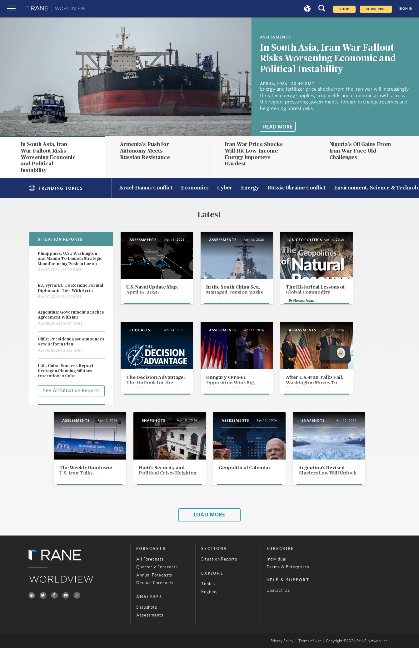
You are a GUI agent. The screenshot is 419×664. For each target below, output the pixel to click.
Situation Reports (219, 575)
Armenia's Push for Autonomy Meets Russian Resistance (145, 151)
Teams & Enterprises (288, 583)
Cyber (224, 188)
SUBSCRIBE (376, 9)
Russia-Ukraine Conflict (296, 188)
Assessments (149, 631)
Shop (344, 9)
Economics (195, 188)
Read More (277, 126)
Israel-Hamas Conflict (145, 188)
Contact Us (278, 606)
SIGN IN (406, 8)
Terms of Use (309, 657)
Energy (250, 188)
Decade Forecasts (155, 598)
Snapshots (146, 623)
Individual (277, 575)
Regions (209, 608)
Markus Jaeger (329, 312)
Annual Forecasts (154, 591)
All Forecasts (150, 575)
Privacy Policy (282, 657)
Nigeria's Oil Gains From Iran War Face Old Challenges (360, 151)
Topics (208, 600)
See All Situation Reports (71, 390)
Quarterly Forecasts (157, 583)
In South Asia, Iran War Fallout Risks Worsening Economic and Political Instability (328, 58)
